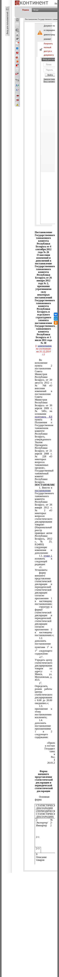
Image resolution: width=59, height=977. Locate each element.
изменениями (45, 345)
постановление (43, 490)
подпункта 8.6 (43, 416)
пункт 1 (48, 555)
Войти (50, 75)
